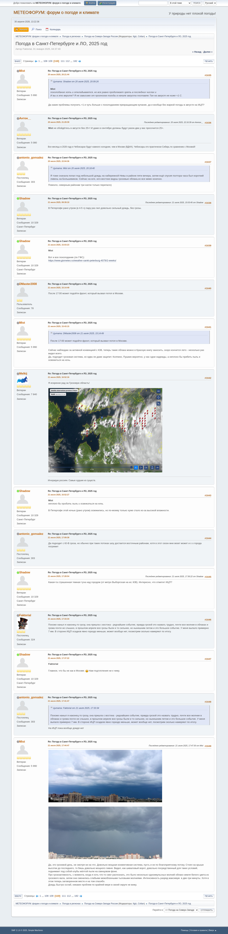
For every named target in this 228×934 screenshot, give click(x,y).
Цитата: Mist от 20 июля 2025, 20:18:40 (74, 168)
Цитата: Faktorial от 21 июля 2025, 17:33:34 (76, 708)
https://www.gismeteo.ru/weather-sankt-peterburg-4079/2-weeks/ (82, 260)
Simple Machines (35, 930)
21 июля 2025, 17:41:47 (58, 701)
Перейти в (157, 910)
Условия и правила (198, 930)
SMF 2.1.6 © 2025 (19, 930)
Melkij (23, 373)
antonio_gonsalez (31, 157)
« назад (196, 51)
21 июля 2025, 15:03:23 (58, 245)
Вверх (18, 896)
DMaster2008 (28, 283)
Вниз (17, 61)
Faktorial (25, 615)
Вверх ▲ (213, 930)
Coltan (141, 36)
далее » (208, 51)
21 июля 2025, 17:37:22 (58, 658)
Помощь (184, 930)
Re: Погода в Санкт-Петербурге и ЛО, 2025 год (72, 71)
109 (50, 61)
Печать (209, 61)
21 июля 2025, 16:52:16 (58, 377)
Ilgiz (135, 36)
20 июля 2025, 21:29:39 (58, 122)
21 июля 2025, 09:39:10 (58, 202)
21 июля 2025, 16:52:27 (58, 495)
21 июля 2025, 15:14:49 (58, 288)
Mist (22, 70)
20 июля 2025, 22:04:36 (58, 161)
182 (75, 61)
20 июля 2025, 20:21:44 (58, 74)
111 (62, 61)
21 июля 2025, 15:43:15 (58, 326)
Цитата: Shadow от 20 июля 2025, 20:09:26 (76, 81)
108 (45, 61)
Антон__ (25, 118)
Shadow (24, 198)
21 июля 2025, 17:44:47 (58, 745)
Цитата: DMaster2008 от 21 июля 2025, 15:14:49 (78, 333)
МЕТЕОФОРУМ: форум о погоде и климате (56, 12)
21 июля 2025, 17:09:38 (58, 537)
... (42, 61)
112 (67, 61)
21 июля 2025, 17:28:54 (58, 576)
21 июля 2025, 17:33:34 (58, 619)
